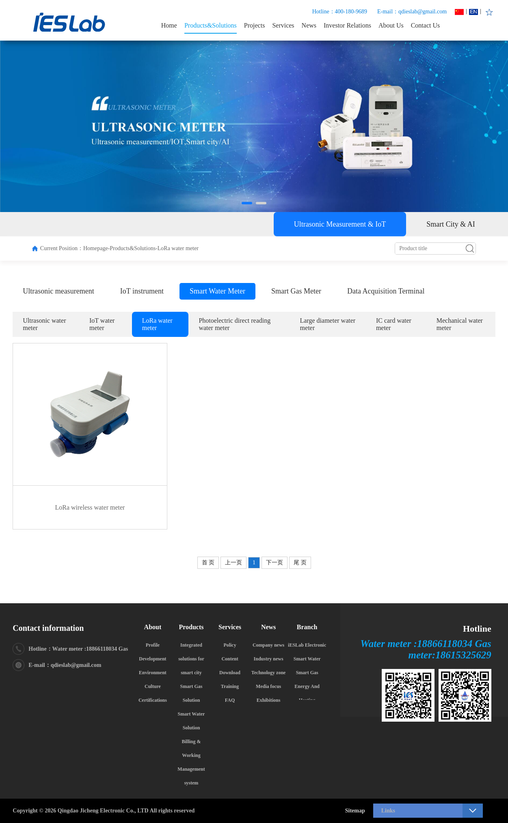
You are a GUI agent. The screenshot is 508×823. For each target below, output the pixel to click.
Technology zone (268, 672)
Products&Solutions (210, 25)
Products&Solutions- (133, 248)
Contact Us (425, 25)
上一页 (233, 562)
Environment (152, 672)
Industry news (268, 659)
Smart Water (307, 659)
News (309, 25)
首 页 (208, 562)
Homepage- (96, 248)
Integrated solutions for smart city (191, 658)
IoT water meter (102, 324)
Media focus (268, 686)
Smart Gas (307, 672)
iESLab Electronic (307, 645)
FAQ (230, 700)
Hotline (477, 629)
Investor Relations (347, 25)
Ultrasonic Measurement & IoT (340, 224)
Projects (254, 25)
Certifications (152, 700)
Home (169, 25)
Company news (268, 645)
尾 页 (300, 562)
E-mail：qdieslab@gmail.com (412, 12)
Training (230, 686)
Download (229, 672)
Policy (229, 645)
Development (152, 659)
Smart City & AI (450, 224)
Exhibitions (269, 700)
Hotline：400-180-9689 (339, 12)
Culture (153, 686)
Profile (153, 645)
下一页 (274, 562)
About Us (391, 25)
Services (283, 25)
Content (229, 659)
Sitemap (355, 811)
